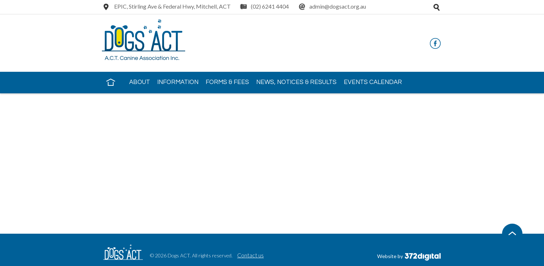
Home (110, 82)
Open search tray (436, 7)
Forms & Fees (227, 82)
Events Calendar (373, 82)
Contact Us (126, 102)
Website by (409, 256)
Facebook (435, 43)
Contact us (250, 255)
